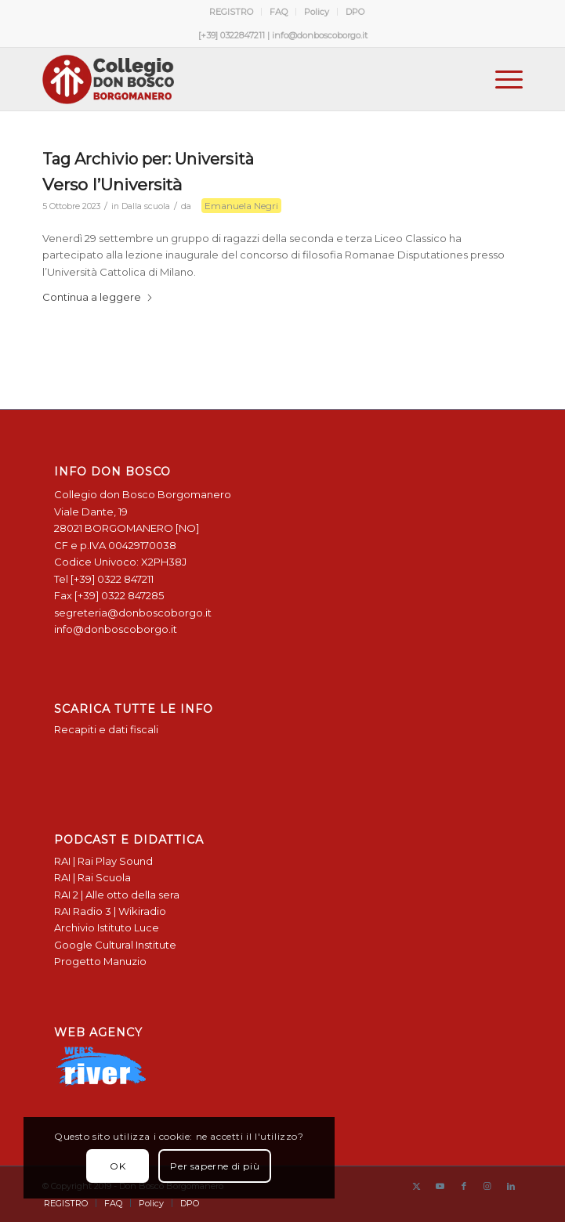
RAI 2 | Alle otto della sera (116, 894)
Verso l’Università (112, 184)
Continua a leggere (98, 297)
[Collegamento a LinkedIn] (511, 1186)
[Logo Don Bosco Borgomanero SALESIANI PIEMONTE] (234, 79)
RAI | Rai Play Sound (103, 861)
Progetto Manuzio (100, 961)
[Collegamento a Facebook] (464, 1186)
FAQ (279, 11)
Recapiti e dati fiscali (106, 729)
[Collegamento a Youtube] (440, 1186)
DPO (355, 11)
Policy (316, 11)
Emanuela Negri (241, 206)
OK (117, 1166)
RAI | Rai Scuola (92, 877)
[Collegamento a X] (417, 1186)
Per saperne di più (214, 1166)
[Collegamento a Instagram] (487, 1186)
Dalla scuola (145, 206)
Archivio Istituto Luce (106, 927)
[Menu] (501, 79)
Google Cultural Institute (115, 944)
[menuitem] (231, 12)
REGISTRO (231, 11)
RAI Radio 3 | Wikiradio (110, 911)
